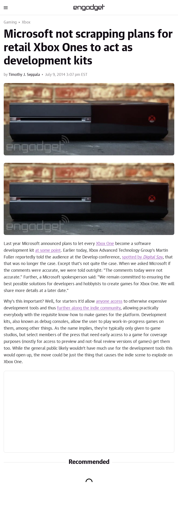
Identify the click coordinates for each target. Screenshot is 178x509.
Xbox (26, 22)
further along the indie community (89, 308)
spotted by (142, 257)
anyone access (109, 301)
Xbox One (105, 244)
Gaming (10, 22)
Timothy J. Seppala (24, 75)
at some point (48, 250)
